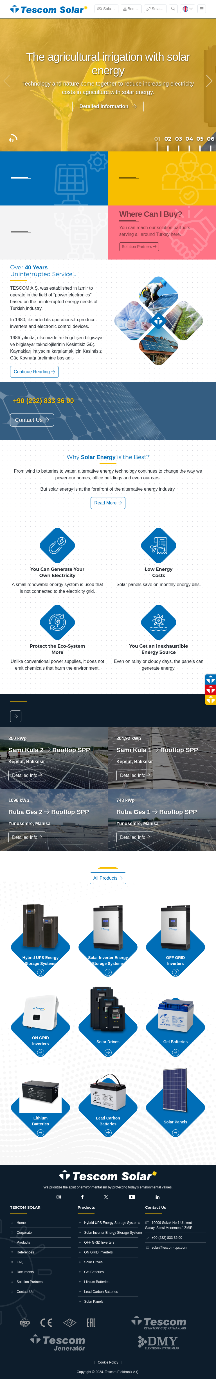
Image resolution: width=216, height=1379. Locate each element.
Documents (22, 1272)
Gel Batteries (91, 1272)
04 (189, 138)
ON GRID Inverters (95, 1252)
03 (178, 138)
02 (167, 138)
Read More (108, 502)
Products (20, 1242)
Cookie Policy (108, 1362)
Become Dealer (132, 8)
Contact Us (32, 420)
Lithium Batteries (93, 1282)
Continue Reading (34, 371)
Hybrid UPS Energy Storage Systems (108, 1223)
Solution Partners (107, 8)
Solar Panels (90, 1302)
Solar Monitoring (156, 8)
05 (199, 138)
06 (210, 138)
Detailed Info (27, 775)
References (22, 1252)
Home (18, 1223)
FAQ (16, 1262)
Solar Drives (90, 1262)
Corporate (21, 1233)
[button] (209, 81)
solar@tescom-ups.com (166, 1248)
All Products (108, 878)
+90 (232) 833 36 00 (42, 400)
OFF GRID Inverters (96, 1242)
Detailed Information (107, 106)
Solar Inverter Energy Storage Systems (108, 1233)
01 (157, 138)
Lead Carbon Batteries (98, 1292)
